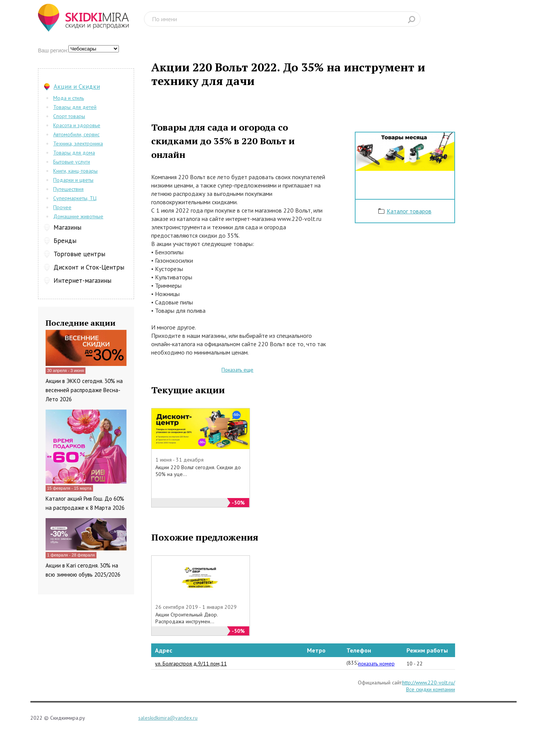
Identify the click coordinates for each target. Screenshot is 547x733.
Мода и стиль (68, 98)
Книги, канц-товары (75, 170)
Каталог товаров (409, 211)
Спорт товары (69, 116)
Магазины (67, 227)
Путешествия (68, 189)
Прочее (62, 207)
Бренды (65, 240)
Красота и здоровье (76, 125)
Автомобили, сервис (76, 134)
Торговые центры (79, 254)
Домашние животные (78, 216)
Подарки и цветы (73, 180)
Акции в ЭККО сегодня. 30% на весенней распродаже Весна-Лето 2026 (84, 390)
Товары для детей (74, 107)
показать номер (376, 663)
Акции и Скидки (77, 86)
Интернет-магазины (82, 280)
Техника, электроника (78, 143)
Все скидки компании (430, 689)
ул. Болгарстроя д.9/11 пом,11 (191, 663)
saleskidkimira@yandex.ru (168, 717)
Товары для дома (74, 152)
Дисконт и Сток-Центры (89, 267)
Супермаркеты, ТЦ (74, 198)
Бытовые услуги (71, 161)
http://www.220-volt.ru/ (428, 682)
